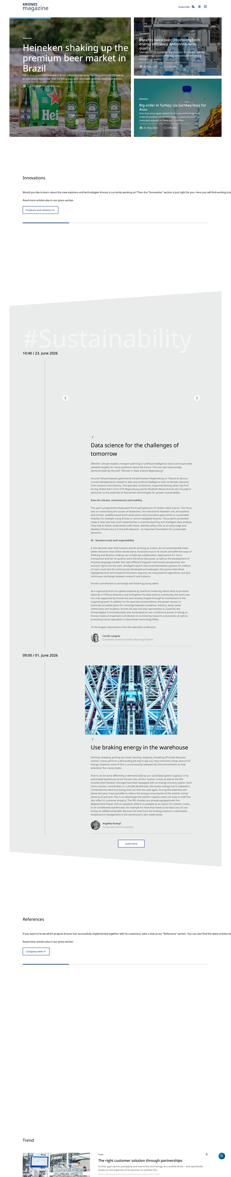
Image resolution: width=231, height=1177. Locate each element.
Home (120, 1111)
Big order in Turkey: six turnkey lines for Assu (172, 107)
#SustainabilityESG (58, 427)
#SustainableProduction (74, 82)
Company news (34, 575)
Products (122, 1115)
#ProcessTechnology (116, 896)
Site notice (28, 1173)
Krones (99, 7)
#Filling (46, 82)
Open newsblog (115, 465)
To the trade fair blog (115, 746)
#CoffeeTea (158, 947)
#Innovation (97, 258)
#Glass (32, 82)
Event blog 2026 (157, 1127)
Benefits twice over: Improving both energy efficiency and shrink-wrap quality (169, 43)
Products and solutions (39, 226)
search (199, 6)
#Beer (26, 82)
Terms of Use (68, 1173)
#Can (39, 82)
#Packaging (56, 82)
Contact (121, 1127)
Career (120, 1123)
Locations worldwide (128, 1131)
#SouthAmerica (94, 82)
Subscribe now (130, 1161)
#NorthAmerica (138, 427)
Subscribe (184, 7)
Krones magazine (158, 1111)
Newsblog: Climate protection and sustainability (158, 1119)
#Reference (112, 614)
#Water (155, 123)
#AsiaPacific (222, 610)
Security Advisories (110, 1173)
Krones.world (187, 1111)
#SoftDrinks (145, 123)
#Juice (130, 947)
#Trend (101, 848)
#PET (141, 62)
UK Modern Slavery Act (88, 1173)
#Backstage (42, 427)
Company (122, 1119)
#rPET (147, 62)
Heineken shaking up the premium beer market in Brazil (75, 57)
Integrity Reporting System (135, 1173)
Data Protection (42, 1173)
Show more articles (115, 972)
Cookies (56, 1173)
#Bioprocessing (158, 896)
